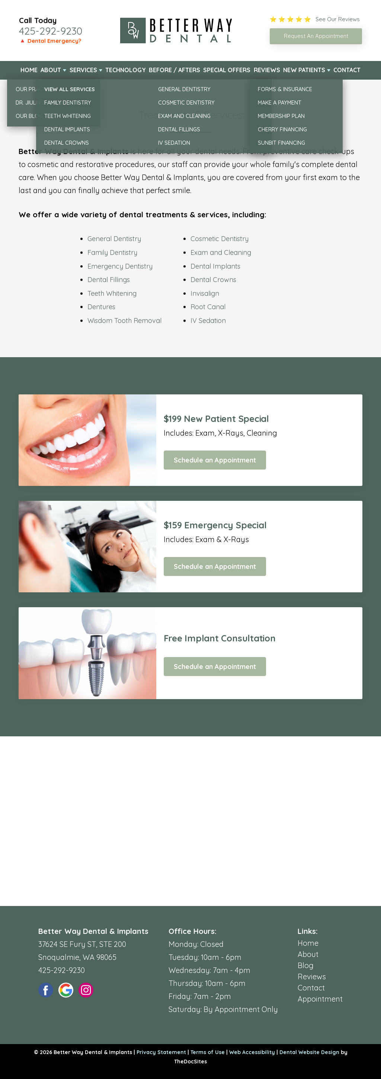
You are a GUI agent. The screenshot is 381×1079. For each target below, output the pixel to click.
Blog (306, 965)
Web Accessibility (252, 1052)
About (51, 70)
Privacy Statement (161, 1052)
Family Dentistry (112, 252)
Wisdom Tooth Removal (124, 320)
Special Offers (226, 70)
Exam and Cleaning (220, 252)
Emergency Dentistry (120, 266)
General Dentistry (114, 238)
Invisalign (204, 293)
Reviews (267, 70)
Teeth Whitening (112, 293)
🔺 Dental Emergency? (50, 40)
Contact (347, 70)
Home (29, 70)
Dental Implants (215, 266)
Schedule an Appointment (215, 460)
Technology (125, 70)
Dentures (101, 306)
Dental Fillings (108, 279)
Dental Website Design (309, 1052)
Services (83, 70)
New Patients (304, 70)
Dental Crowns (213, 279)
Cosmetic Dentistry (219, 238)
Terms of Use (207, 1052)
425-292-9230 (50, 31)
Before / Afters (174, 70)
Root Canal (207, 306)
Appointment (320, 998)
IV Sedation (208, 320)
